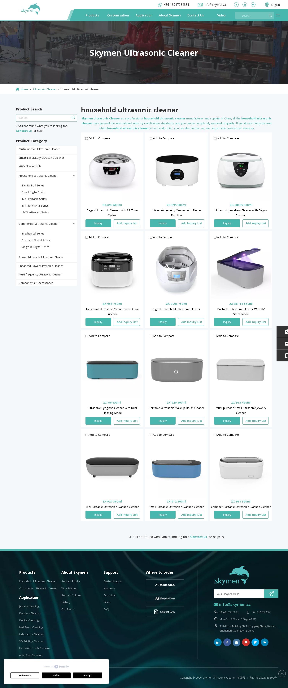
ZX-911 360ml (241, 501)
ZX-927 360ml (112, 501)
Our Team (67, 609)
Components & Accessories (36, 283)
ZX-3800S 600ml (241, 205)
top (282, 673)
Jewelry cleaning (29, 606)
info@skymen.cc (215, 4)
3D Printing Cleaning (31, 641)
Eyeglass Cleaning (30, 613)
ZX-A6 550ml (112, 402)
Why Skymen (69, 588)
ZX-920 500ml (176, 402)
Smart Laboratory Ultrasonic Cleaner (41, 157)
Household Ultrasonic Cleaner (48, 176)
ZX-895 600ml (176, 205)
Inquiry (98, 223)
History (65, 602)
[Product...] (43, 117)
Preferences (25, 675)
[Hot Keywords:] (73, 117)
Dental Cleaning (29, 620)
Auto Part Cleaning (30, 655)
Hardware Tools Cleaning (34, 648)
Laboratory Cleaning (31, 634)
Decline (56, 675)
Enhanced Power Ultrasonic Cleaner (41, 266)
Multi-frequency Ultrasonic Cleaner (40, 274)
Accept (87, 675)
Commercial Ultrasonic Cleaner (48, 224)
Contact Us (195, 15)
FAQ (106, 609)
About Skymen (170, 15)
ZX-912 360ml (176, 501)
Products (92, 15)
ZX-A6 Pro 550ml (241, 304)
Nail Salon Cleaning (31, 627)
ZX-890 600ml (112, 205)
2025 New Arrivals (30, 166)
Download (110, 595)
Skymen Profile (70, 581)
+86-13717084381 (176, 4)
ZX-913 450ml (241, 402)
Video (221, 15)
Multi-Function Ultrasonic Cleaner (39, 149)
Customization (118, 15)
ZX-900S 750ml (176, 304)
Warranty (109, 588)
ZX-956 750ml (112, 304)
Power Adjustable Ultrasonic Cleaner (41, 257)
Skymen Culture (71, 595)
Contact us (24, 130)
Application (144, 15)
